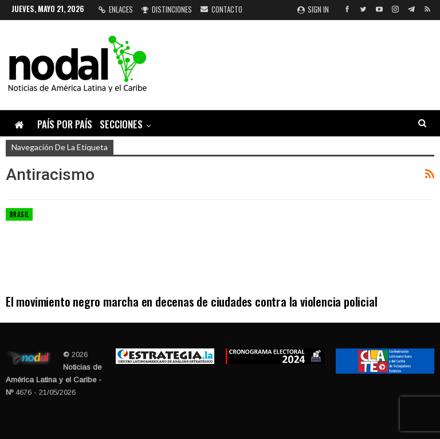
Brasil (19, 214)
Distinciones (167, 9)
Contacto (221, 9)
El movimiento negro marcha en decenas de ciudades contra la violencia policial (191, 301)
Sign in (313, 9)
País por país (64, 124)
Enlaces (116, 9)
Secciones (121, 124)
